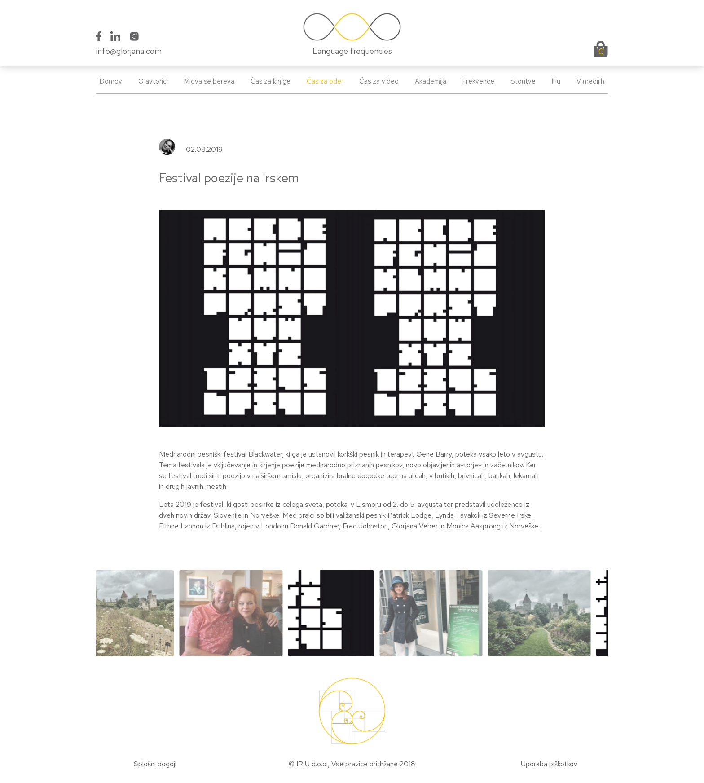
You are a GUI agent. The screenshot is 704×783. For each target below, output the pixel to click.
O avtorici (153, 81)
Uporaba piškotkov (549, 764)
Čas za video (379, 81)
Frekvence (478, 81)
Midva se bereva (209, 81)
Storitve (523, 81)
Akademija (430, 81)
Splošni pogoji (155, 764)
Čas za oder (325, 81)
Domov (111, 81)
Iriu (556, 81)
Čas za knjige (270, 81)
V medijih (590, 81)
